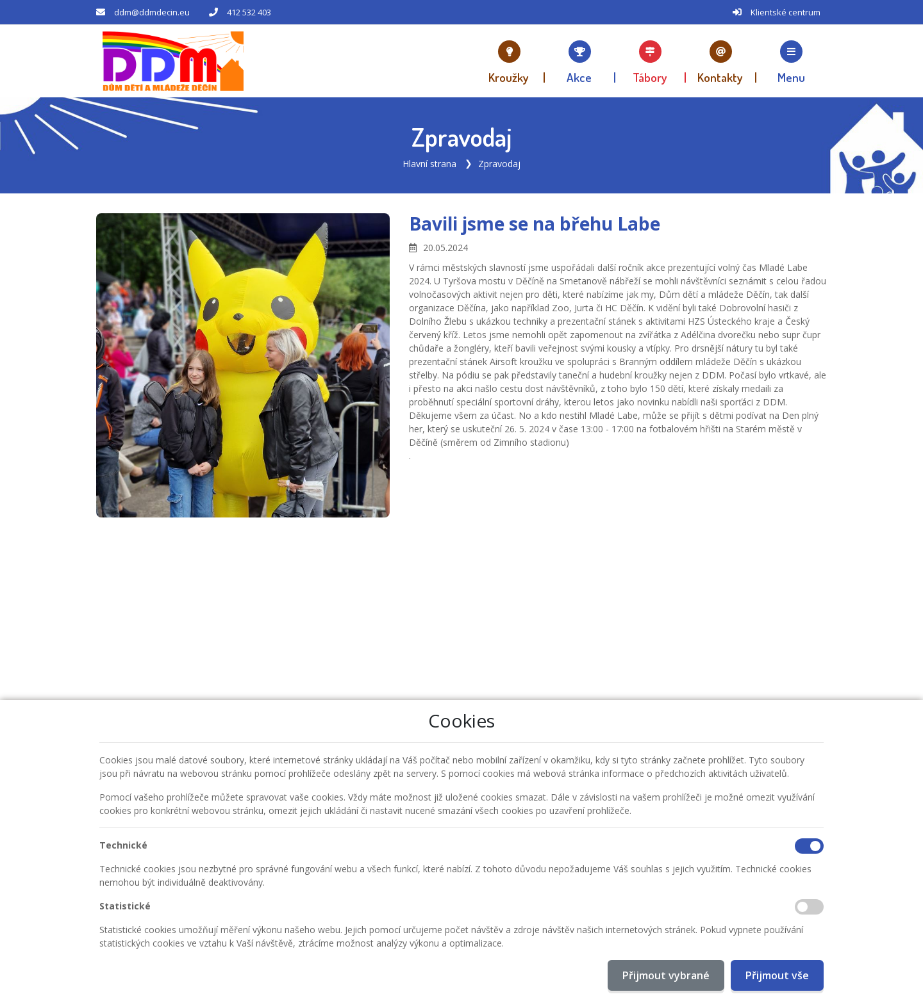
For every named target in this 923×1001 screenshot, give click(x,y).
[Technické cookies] (809, 846)
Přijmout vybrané (666, 975)
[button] (791, 61)
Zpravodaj (499, 163)
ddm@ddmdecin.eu (152, 12)
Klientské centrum (785, 12)
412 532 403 (249, 12)
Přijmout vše (777, 975)
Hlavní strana (429, 163)
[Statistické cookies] (809, 907)
